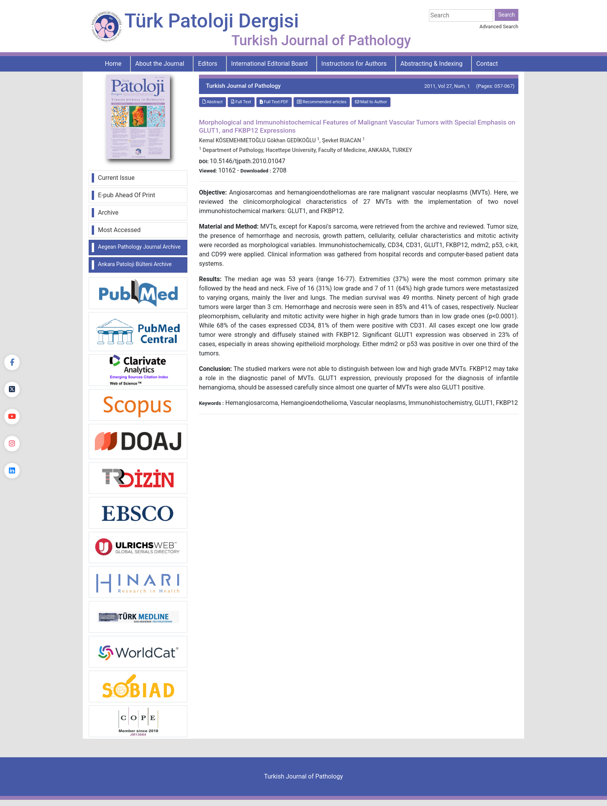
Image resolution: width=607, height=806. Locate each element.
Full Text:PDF (274, 101)
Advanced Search (499, 26)
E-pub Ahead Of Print (126, 195)
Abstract (212, 101)
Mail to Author (371, 101)
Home (113, 63)
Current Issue (116, 177)
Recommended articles (321, 101)
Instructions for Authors (354, 63)
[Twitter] (12, 389)
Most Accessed (119, 230)
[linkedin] (12, 470)
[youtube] (12, 416)
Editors (208, 63)
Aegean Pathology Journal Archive (139, 247)
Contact (487, 63)
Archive (108, 212)
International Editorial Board (269, 63)
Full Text (241, 101)
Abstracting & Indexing (431, 63)
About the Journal (159, 63)
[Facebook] (12, 362)
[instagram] (12, 443)
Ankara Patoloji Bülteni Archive (134, 264)
